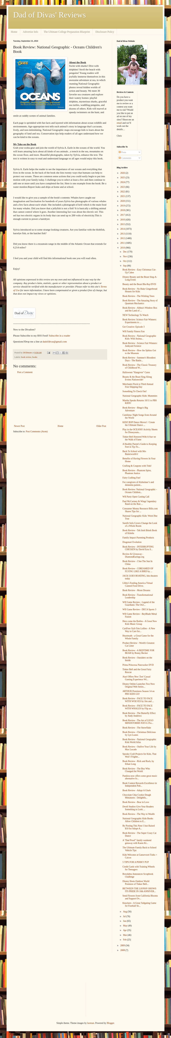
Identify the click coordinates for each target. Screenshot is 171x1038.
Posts (122, 152)
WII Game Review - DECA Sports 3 (139, 609)
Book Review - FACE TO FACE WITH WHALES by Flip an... (137, 707)
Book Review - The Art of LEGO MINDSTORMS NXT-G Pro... (137, 721)
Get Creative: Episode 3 (133, 327)
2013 (123, 233)
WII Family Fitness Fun (133, 331)
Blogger (110, 1023)
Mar (125, 935)
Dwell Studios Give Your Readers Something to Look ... (138, 808)
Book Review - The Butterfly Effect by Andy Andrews (139, 714)
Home (14, 31)
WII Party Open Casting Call (135, 496)
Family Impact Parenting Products (138, 537)
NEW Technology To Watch (135, 315)
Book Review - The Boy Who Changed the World (136, 770)
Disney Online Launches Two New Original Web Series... (138, 685)
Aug (125, 911)
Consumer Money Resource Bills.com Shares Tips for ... (140, 510)
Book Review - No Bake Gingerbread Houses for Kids (139, 290)
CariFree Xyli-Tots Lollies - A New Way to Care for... (138, 630)
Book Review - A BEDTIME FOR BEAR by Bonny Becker (138, 651)
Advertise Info (30, 31)
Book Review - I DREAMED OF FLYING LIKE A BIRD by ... (137, 570)
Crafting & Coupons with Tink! (137, 466)
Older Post (101, 426)
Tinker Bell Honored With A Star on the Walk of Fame (139, 438)
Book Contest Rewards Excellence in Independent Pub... (139, 784)
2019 (123, 205)
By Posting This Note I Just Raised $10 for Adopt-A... (138, 827)
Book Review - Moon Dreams (136, 590)
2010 (123, 247)
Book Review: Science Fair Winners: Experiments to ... (139, 321)
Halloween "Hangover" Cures (136, 372)
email (119, 123)
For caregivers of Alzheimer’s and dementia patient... (138, 483)
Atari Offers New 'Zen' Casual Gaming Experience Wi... (136, 678)
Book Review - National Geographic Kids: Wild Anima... (139, 337)
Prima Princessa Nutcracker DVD (138, 665)
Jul (124, 916)
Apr (125, 930)
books (34, 357)
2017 (123, 215)
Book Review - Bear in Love (135, 802)
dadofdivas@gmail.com (55, 341)
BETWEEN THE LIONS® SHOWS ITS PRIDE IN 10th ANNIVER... (139, 890)
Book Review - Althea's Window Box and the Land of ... (139, 309)
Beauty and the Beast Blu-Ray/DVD (139, 284)
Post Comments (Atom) (37, 431)
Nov (125, 256)
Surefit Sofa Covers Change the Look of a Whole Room (139, 524)
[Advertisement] (60, 399)
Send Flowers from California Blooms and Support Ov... (140, 897)
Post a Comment (25, 372)
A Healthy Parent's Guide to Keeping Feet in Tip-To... (139, 445)
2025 (123, 177)
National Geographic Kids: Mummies (139, 396)
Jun (125, 921)
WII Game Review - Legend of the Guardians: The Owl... (138, 603)
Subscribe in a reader (59, 335)
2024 (123, 182)
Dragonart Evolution (131, 542)
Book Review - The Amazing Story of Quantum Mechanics (140, 302)
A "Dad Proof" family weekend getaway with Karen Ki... (136, 841)
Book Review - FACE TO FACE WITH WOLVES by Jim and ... (138, 700)
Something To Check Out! (134, 391)
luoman (90, 1023)
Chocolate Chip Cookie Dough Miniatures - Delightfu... (136, 796)
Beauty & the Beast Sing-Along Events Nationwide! (137, 378)
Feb (125, 939)
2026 (123, 173)
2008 (123, 950)
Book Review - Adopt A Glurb (136, 790)
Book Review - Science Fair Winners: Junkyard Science (139, 344)
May (125, 925)
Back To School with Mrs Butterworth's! (134, 452)
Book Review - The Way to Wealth (138, 814)
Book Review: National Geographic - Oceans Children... (139, 490)
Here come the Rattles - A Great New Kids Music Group (139, 622)
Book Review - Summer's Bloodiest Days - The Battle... (139, 359)
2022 (123, 191)
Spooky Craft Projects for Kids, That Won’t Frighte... (139, 755)
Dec (125, 251)
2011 (122, 243)
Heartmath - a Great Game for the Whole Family (138, 637)
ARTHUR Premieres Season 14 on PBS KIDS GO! (138, 692)
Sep (125, 265)
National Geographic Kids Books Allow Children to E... (137, 820)
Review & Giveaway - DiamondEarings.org (133, 555)
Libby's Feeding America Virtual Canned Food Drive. (137, 584)
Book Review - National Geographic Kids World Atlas (139, 740)
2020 (123, 201)
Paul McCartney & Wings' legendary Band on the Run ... (139, 502)
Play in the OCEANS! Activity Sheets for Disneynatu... (140, 431)
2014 (123, 229)
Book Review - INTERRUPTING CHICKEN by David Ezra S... (138, 548)
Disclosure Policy (105, 31)
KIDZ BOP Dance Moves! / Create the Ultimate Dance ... (138, 423)
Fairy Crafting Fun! (131, 477)
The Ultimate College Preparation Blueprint (67, 31)
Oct (125, 261)
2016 (123, 219)
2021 (123, 196)
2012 (123, 238)
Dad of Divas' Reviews (49, 14)
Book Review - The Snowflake (136, 727)
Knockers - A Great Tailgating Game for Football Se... (139, 904)
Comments (125, 158)
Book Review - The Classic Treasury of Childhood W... (139, 366)
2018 (123, 210)
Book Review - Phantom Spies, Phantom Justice (136, 472)
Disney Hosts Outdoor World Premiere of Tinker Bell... (135, 882)
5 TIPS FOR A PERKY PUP (135, 862)
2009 (123, 945)
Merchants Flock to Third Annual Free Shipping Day (137, 385)
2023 (123, 187)
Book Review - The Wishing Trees (138, 296)
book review (26, 357)
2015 (123, 224)
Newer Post (19, 426)
